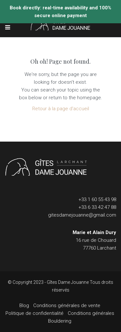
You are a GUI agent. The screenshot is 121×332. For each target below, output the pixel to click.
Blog (24, 305)
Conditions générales (91, 313)
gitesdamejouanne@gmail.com (82, 215)
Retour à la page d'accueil (60, 109)
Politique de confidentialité (34, 313)
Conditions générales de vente (66, 305)
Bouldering (59, 321)
